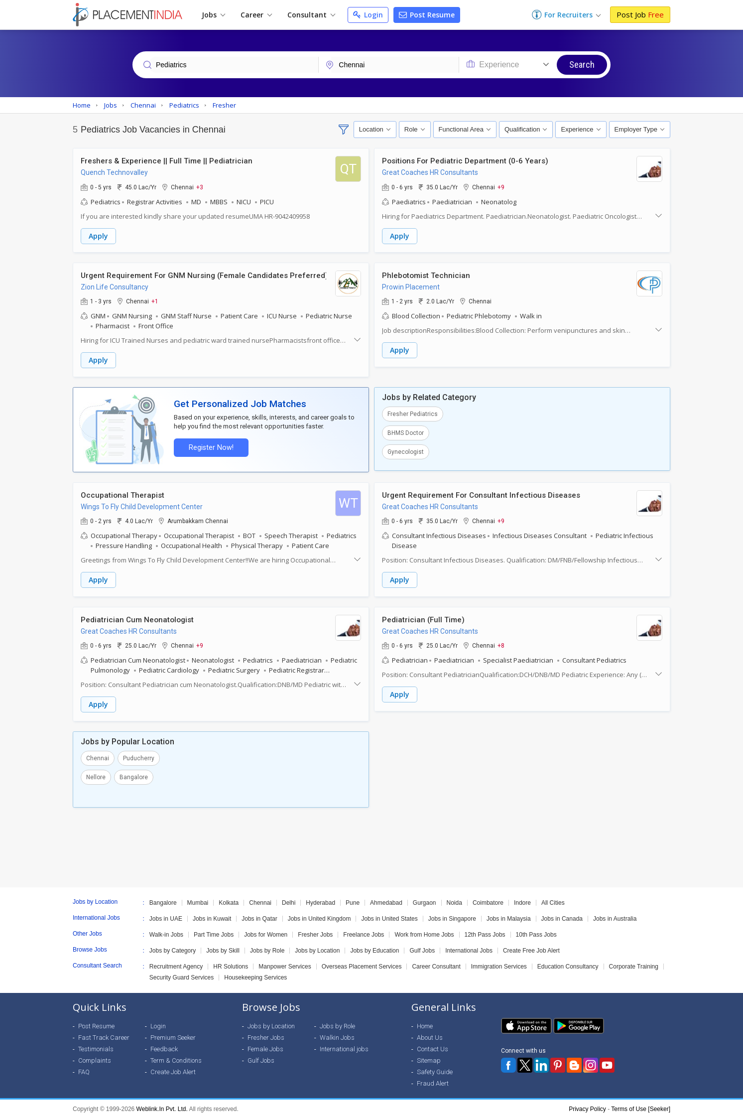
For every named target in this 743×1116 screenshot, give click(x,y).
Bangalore (134, 774)
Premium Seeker (173, 1035)
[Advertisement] (371, 845)
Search (582, 64)
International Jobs (469, 948)
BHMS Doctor (405, 431)
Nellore (96, 774)
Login (368, 14)
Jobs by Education (374, 948)
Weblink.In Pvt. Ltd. (162, 1106)
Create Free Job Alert (531, 948)
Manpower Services (284, 964)
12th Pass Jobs (485, 932)
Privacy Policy (587, 1106)
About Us (430, 1035)
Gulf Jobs (422, 948)
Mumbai (198, 900)
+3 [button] (199, 187)
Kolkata (229, 900)
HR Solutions (230, 964)
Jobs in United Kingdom (319, 916)
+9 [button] (500, 187)
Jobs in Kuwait (212, 916)
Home (425, 1023)
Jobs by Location (317, 948)
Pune (353, 900)
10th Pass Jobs (536, 932)
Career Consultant (436, 964)
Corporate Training (633, 964)
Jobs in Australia (614, 916)
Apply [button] (98, 236)
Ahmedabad (386, 900)
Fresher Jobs (315, 932)
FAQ (84, 1069)
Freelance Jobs (363, 932)
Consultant (311, 14)
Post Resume (427, 14)
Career (256, 14)
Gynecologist (405, 450)
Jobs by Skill (223, 948)
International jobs (344, 1046)
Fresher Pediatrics (412, 413)
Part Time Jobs (214, 932)
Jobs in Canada (562, 916)
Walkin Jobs (337, 1035)
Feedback (164, 1046)
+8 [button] (500, 644)
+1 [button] (154, 301)
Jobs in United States (389, 916)
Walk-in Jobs (166, 932)
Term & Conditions (176, 1058)
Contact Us (432, 1046)
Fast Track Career (103, 1035)
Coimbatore (488, 900)
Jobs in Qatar (259, 916)
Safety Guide (435, 1069)
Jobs (213, 14)
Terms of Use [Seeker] (640, 1106)
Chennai (97, 755)
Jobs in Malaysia (509, 916)
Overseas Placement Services (362, 964)
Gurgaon (424, 900)
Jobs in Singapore (452, 916)
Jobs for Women (265, 932)
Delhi (288, 900)
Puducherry (138, 755)
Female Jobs (265, 1046)
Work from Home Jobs (424, 932)
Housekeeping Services (255, 975)
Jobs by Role (267, 948)
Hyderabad (320, 900)
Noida (454, 900)
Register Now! (210, 446)
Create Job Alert (173, 1069)
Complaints (94, 1058)
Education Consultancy (568, 964)
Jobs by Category (172, 948)
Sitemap (429, 1058)
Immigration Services (499, 964)
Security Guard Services (181, 975)
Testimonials (96, 1046)
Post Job (640, 14)
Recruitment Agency (176, 964)
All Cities (553, 900)
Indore (522, 900)
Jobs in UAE (165, 916)
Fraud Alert (433, 1081)
